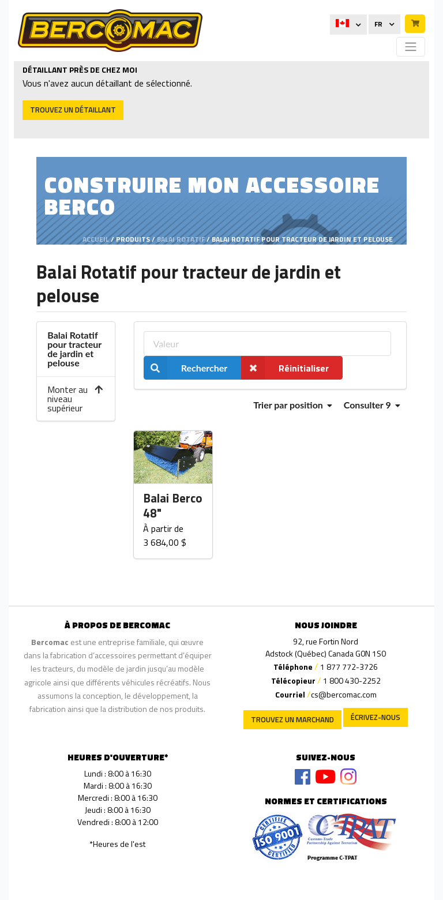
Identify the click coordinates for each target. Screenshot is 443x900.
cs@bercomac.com (344, 694)
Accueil (95, 239)
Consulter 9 (372, 404)
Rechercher (186, 368)
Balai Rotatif (181, 239)
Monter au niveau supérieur (75, 398)
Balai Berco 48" (172, 506)
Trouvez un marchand (292, 719)
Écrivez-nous (375, 717)
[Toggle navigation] (410, 47)
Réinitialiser (285, 368)
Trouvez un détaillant (73, 109)
